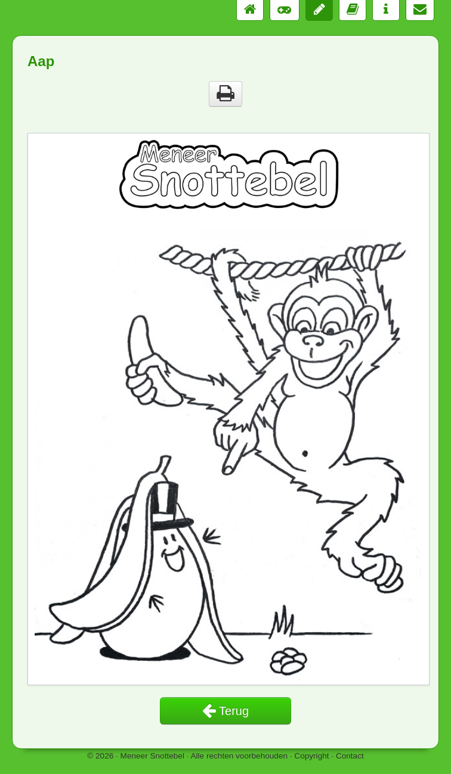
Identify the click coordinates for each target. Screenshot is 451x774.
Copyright (311, 755)
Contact (350, 755)
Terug (225, 710)
